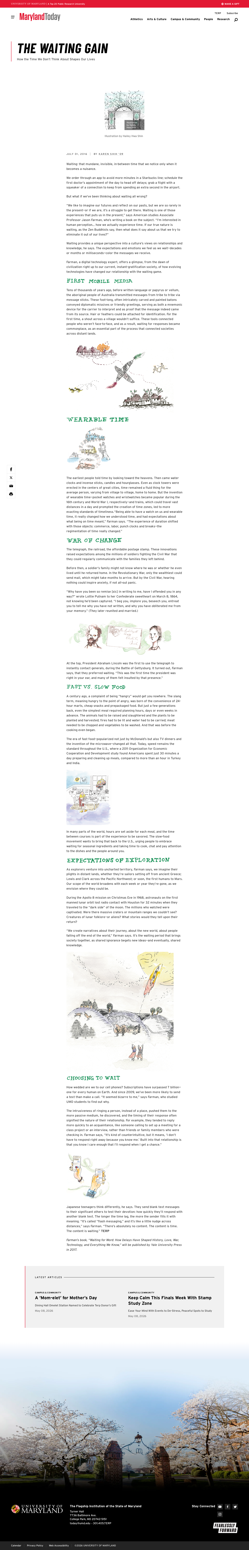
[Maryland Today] (40, 17)
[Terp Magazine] (218, 13)
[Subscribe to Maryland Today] (232, 13)
